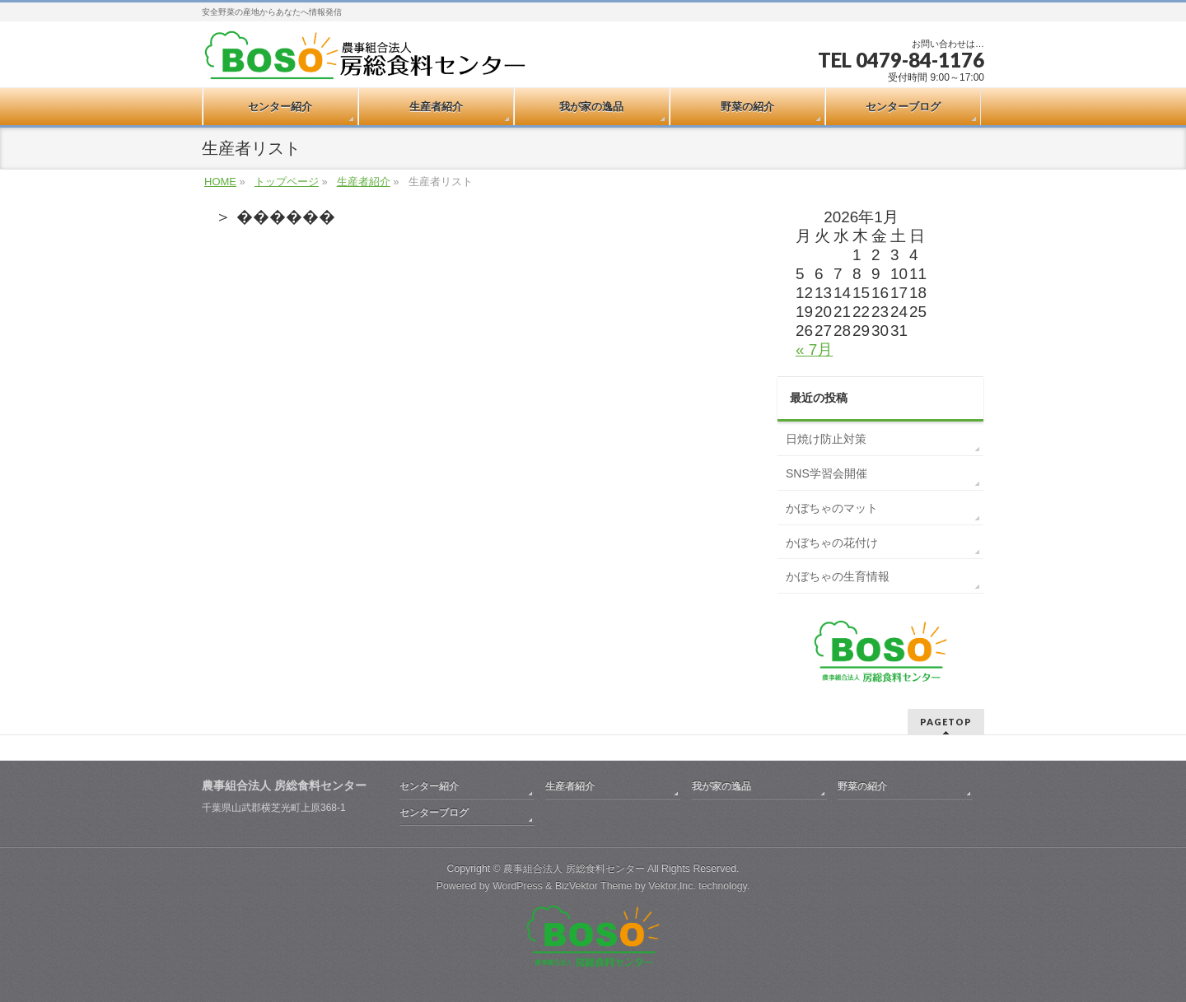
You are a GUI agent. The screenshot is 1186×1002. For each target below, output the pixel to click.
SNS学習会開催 (826, 473)
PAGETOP (946, 721)
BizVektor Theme (594, 886)
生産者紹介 (363, 181)
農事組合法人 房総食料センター (573, 868)
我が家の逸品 (721, 786)
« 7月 (814, 349)
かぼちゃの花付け (832, 542)
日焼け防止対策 (826, 438)
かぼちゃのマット (832, 508)
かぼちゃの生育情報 (838, 576)
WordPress (518, 886)
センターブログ (434, 812)
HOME (220, 181)
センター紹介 (429, 786)
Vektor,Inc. (672, 886)
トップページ (286, 181)
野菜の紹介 (862, 786)
